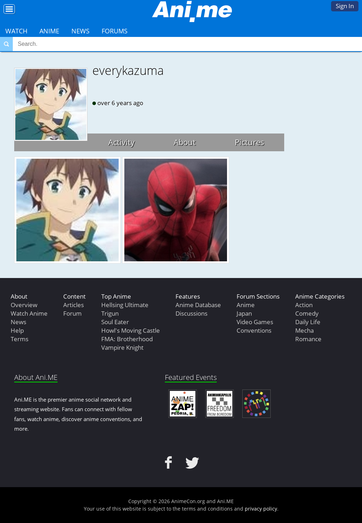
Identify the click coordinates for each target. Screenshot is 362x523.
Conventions (254, 330)
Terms (19, 339)
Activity (121, 142)
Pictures (249, 142)
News (80, 31)
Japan (244, 313)
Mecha (304, 330)
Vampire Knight (122, 347)
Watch (16, 31)
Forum (72, 313)
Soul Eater (115, 322)
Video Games (255, 322)
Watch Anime (29, 313)
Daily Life (307, 322)
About (185, 142)
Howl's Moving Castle (130, 330)
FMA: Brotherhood (127, 339)
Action (304, 305)
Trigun (110, 313)
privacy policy (261, 508)
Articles (73, 305)
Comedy (307, 313)
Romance (308, 339)
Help (17, 330)
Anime (49, 31)
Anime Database (198, 305)
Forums (115, 31)
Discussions (191, 313)
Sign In (345, 6)
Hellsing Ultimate (124, 305)
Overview (24, 305)
